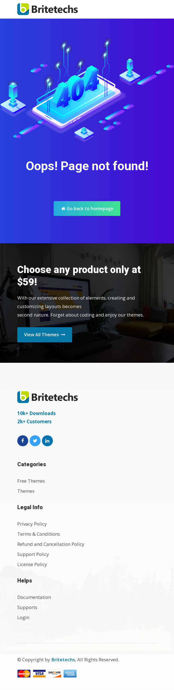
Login (23, 617)
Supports (27, 607)
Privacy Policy (32, 524)
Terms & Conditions (38, 534)
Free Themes (31, 481)
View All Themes (44, 335)
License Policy (32, 564)
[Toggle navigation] (151, 9)
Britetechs (63, 659)
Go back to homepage (87, 208)
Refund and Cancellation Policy (50, 544)
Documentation (34, 597)
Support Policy (33, 554)
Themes (26, 491)
